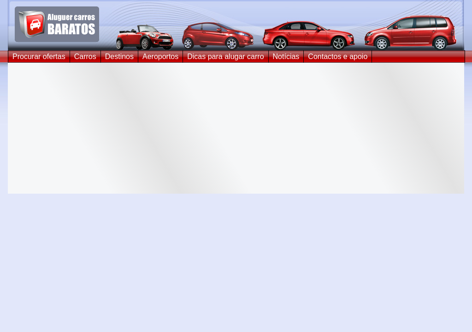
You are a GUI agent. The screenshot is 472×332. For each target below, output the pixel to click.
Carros (85, 56)
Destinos (119, 56)
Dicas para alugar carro (225, 56)
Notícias (286, 56)
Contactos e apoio (337, 56)
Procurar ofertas (38, 56)
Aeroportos (160, 56)
